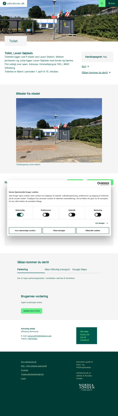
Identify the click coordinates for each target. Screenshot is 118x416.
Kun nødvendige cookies (25, 231)
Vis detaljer (100, 223)
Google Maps (79, 269)
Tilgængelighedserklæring (32, 374)
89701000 (32, 339)
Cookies (24, 370)
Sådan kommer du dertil (96, 72)
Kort (85, 66)
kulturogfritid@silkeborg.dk (39, 336)
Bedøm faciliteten (32, 311)
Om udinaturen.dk (28, 362)
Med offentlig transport (57, 269)
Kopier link (84, 334)
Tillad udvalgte (59, 231)
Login (23, 378)
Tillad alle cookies (92, 231)
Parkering (22, 269)
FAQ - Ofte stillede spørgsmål (34, 366)
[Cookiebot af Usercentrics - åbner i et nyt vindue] (99, 183)
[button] (111, 3)
